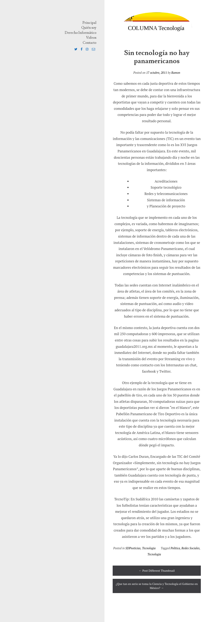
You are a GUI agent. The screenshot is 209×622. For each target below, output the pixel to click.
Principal (89, 23)
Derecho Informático (80, 33)
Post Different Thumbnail (157, 570)
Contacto (89, 43)
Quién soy (88, 27)
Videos (91, 37)
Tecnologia (149, 548)
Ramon (175, 73)
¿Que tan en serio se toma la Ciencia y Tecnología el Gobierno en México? (157, 586)
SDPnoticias (133, 548)
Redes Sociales (190, 548)
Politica (175, 548)
